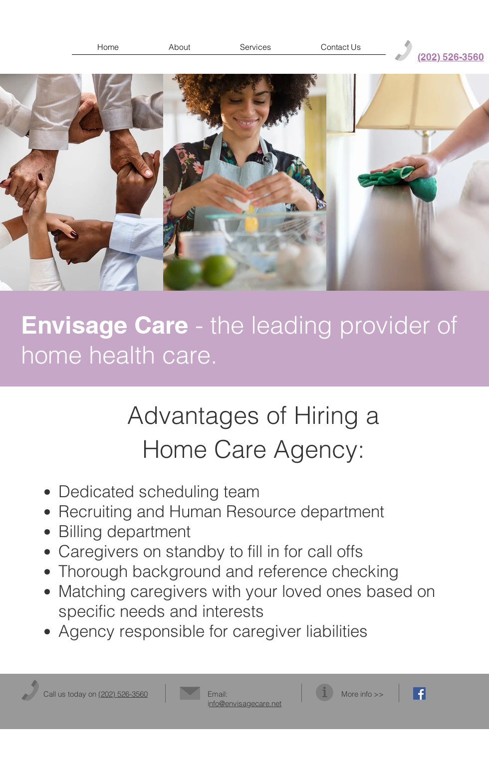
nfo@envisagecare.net (245, 703)
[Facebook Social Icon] (419, 693)
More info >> (362, 694)
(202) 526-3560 (123, 694)
